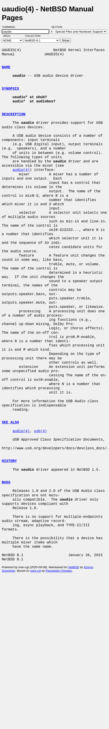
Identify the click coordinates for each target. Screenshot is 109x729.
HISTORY (9, 461)
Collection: (33, 36)
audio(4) (21, 170)
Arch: (9, 36)
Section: (58, 27)
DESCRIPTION (13, 114)
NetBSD (73, 567)
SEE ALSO (10, 422)
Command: (10, 27)
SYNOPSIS (10, 88)
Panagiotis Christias (59, 570)
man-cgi (35, 570)
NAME (6, 67)
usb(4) (40, 431)
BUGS (6, 482)
